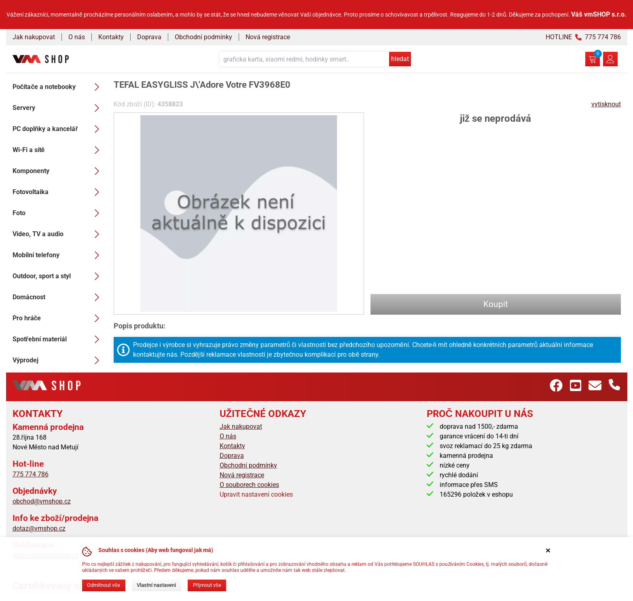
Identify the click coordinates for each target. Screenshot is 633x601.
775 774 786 (31, 474)
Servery (58, 108)
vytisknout (606, 104)
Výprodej (58, 360)
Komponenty (58, 171)
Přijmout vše (207, 585)
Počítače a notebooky (58, 87)
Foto (58, 213)
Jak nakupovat (34, 37)
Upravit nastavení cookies (256, 494)
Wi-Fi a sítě (58, 150)
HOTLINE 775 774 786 (583, 37)
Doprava (149, 37)
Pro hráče (58, 318)
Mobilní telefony (58, 255)
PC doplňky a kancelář (58, 129)
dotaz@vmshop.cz (39, 528)
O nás (76, 37)
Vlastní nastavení (156, 585)
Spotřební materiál (58, 339)
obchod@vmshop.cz (42, 501)
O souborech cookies (249, 485)
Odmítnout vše (103, 585)
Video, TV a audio (58, 234)
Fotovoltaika (58, 192)
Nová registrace (268, 37)
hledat (400, 59)
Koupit (495, 304)
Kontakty (111, 37)
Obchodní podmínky (203, 37)
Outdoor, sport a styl (58, 276)
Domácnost (58, 297)
